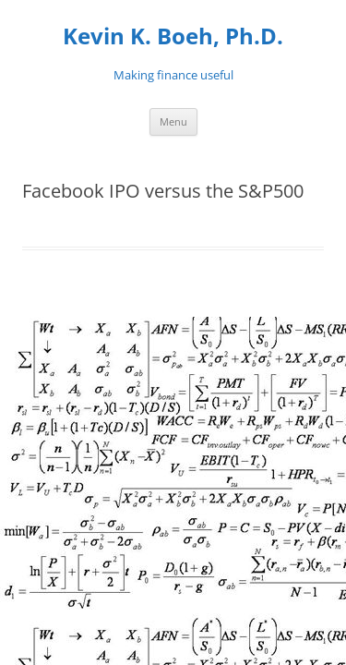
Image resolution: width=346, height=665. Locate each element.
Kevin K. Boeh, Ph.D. (173, 36)
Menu (173, 121)
